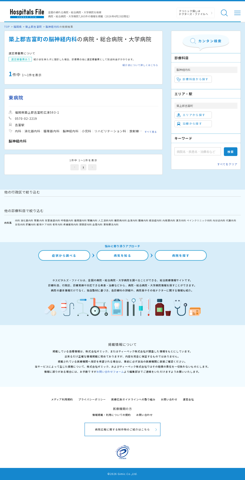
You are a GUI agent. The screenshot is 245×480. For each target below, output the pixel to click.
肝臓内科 (31, 224)
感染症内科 (155, 220)
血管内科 (98, 224)
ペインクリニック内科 (199, 220)
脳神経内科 (52, 26)
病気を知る (122, 255)
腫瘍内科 (143, 220)
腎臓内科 (92, 220)
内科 (17, 220)
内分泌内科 (219, 220)
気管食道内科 (52, 220)
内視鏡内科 (168, 220)
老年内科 (58, 224)
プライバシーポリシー (92, 399)
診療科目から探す (193, 79)
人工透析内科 (105, 220)
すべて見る (150, 131)
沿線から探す (189, 123)
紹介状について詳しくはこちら (140, 65)
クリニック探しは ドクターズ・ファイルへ (193, 12)
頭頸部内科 (85, 224)
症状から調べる (64, 255)
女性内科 (20, 224)
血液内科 (133, 220)
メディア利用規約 (62, 399)
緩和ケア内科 (44, 224)
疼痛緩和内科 (71, 224)
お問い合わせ (169, 399)
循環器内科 (80, 220)
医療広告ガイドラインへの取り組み (133, 399)
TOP (7, 26)
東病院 (16, 97)
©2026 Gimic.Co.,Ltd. (122, 474)
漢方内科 (181, 220)
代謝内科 (231, 220)
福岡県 (18, 26)
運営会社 (188, 399)
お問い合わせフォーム (110, 371)
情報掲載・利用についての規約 (111, 415)
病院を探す (181, 255)
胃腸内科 (39, 220)
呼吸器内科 (67, 220)
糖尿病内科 (120, 220)
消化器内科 (27, 220)
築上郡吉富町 (33, 26)
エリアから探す (191, 115)
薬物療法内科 (111, 224)
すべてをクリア (227, 164)
